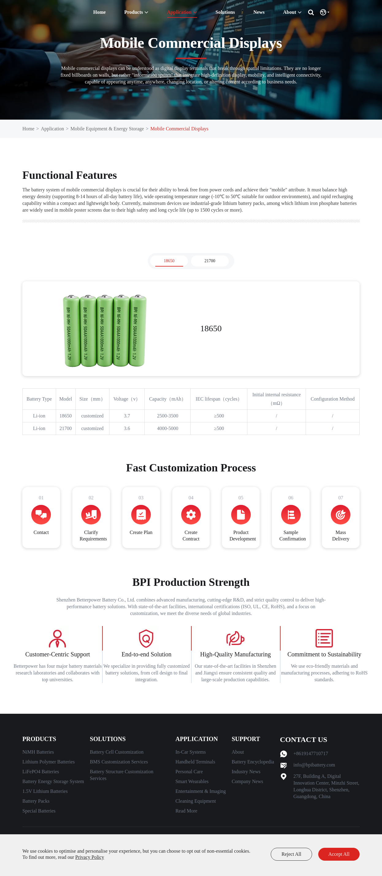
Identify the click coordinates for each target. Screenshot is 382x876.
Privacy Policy (89, 857)
